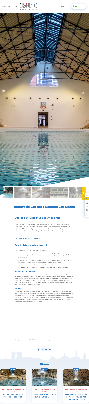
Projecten (26, 6)
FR (86, 195)
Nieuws (62, 6)
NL (87, 198)
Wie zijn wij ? (6, 6)
